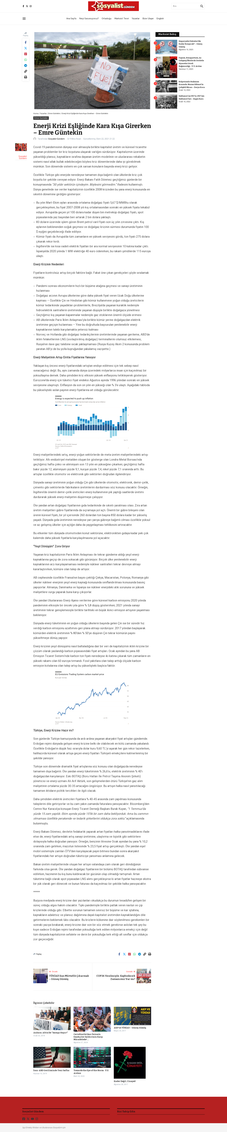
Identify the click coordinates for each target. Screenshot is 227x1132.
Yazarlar (136, 18)
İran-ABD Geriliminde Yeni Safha (51, 1070)
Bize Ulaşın (148, 18)
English (160, 18)
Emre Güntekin (54, 113)
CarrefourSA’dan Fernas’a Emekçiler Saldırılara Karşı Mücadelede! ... (88, 1037)
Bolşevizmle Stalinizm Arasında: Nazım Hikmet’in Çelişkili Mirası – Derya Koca (192, 84)
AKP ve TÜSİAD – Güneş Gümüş (130, 1028)
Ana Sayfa (71, 18)
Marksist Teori (121, 18)
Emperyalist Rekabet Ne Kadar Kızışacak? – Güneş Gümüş (190, 44)
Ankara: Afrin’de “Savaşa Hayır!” (50, 1032)
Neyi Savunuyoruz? (89, 18)
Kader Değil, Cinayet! (125, 1081)
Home (35, 113)
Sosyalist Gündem (56, 139)
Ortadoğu (106, 18)
